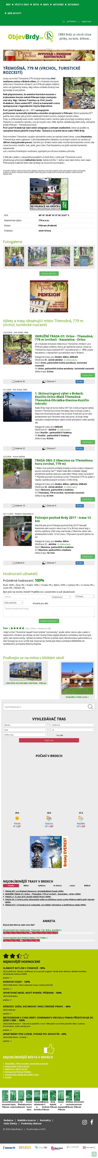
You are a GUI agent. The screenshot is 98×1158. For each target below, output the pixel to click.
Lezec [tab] (72, 885)
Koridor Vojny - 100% (16, 981)
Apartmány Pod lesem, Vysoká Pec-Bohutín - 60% (34, 1033)
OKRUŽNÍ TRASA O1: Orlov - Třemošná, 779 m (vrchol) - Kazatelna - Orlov (64, 338)
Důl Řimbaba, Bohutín (21, 1095)
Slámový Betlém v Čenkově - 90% (24, 968)
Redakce (8, 1120)
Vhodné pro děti (39, 603)
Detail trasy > (87, 375)
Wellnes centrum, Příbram (69, 1095)
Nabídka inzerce (26, 1120)
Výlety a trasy (22, 4)
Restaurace (73, 4)
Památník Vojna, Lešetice (13, 1095)
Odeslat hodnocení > (49, 621)
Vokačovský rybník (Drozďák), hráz (22, 1074)
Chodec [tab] (11, 885)
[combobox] (61, 597)
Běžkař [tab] (87, 885)
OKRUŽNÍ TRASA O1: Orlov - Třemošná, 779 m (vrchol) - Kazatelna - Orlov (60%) (43, 894)
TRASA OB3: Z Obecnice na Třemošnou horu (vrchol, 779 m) (64, 462)
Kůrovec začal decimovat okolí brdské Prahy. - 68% (36, 1006)
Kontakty (45, 1120)
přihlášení (71, 21)
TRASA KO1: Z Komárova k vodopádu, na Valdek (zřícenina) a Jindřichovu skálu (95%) (45, 905)
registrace (86, 21)
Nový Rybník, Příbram (53, 1095)
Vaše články (10, 1123)
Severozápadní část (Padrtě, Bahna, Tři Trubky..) (25, 938)
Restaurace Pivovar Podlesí (18, 1071)
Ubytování (58, 4)
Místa (36, 4)
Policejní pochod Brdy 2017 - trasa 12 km (63, 519)
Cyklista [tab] (41, 885)
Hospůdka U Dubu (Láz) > (77, 680)
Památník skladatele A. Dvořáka (37, 1095)
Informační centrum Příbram (77, 1095)
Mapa (46, 4)
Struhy (8, 1077)
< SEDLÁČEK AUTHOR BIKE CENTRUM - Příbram (25, 673)
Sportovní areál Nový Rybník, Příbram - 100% (32, 992)
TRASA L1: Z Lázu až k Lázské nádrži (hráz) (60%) (28, 896)
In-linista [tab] (57, 885)
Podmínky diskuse (31, 1123)
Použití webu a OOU (36, 1129)
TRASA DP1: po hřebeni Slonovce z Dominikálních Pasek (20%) (34, 891)
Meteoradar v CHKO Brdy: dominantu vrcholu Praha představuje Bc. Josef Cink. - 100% (48, 1019)
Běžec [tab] (26, 885)
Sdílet (80, 381)
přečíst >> (7, 978)
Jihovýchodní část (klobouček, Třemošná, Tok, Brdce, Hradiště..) (32, 930)
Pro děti (58, 735)
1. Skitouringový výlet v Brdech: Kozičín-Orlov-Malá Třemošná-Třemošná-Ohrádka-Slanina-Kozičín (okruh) (62, 398)
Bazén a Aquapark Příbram (61, 1095)
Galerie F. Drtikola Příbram (45, 1095)
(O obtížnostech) (70, 360)
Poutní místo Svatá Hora (29, 1095)
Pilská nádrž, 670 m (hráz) (17, 1066)
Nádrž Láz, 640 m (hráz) (16, 1069)
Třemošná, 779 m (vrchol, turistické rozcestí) (26, 1063)
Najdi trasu (49, 740)
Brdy (8, 4)
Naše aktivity (14, 13)
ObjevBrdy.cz (16, 1129)
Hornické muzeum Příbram (5, 1095)
